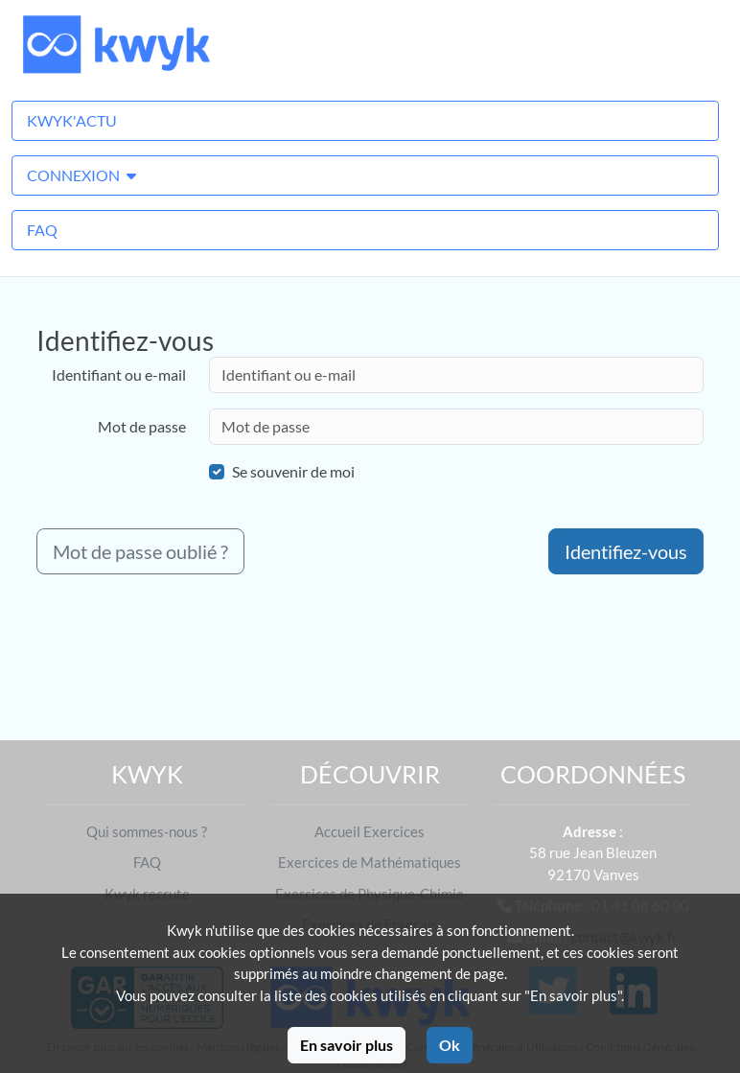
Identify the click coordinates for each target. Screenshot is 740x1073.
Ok (449, 1045)
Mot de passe (142, 426)
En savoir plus (346, 1045)
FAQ (42, 230)
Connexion (81, 175)
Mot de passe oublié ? (140, 551)
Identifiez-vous (626, 551)
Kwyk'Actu (72, 120)
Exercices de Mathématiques (369, 862)
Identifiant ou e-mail (119, 374)
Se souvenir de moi (293, 471)
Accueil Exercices (369, 831)
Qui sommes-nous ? (146, 831)
